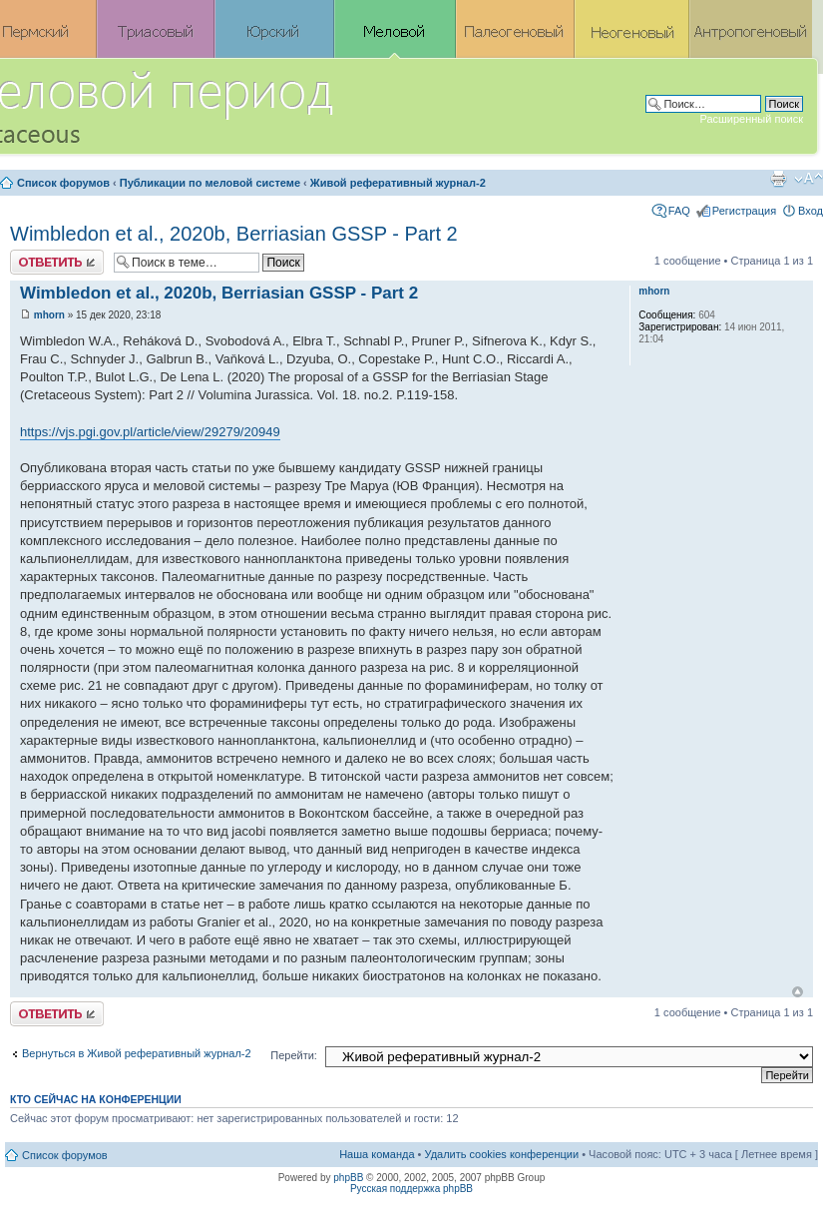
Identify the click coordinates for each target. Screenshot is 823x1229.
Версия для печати (778, 179)
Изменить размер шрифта (808, 179)
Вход (810, 211)
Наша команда (376, 1154)
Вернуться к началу (797, 991)
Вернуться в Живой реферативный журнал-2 (136, 1053)
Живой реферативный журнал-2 (398, 183)
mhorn (49, 314)
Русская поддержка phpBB (411, 1188)
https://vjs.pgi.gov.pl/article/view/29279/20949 (150, 431)
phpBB (348, 1177)
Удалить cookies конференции (502, 1154)
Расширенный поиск (751, 119)
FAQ (679, 211)
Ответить (57, 262)
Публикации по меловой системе (210, 183)
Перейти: (293, 1055)
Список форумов (63, 183)
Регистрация (744, 211)
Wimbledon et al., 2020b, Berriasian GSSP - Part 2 (234, 234)
